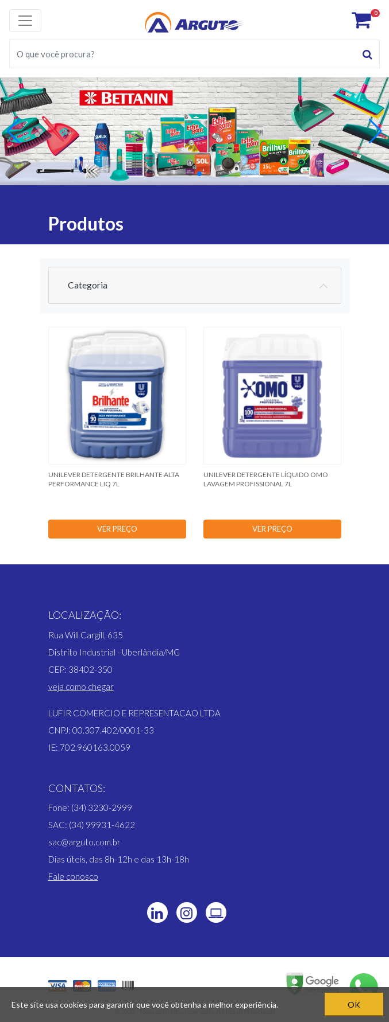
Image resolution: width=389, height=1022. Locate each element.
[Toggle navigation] (25, 20)
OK (354, 1004)
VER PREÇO (117, 528)
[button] (190, 173)
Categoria (87, 284)
